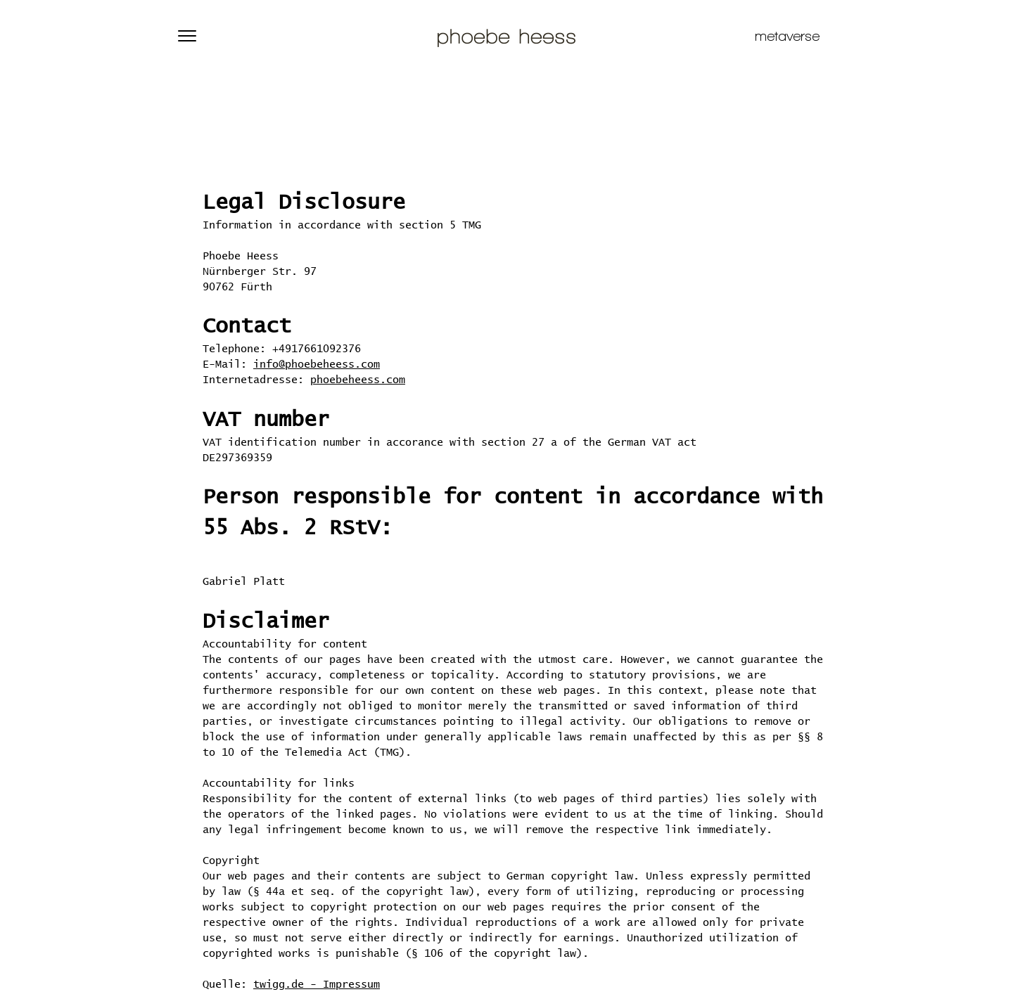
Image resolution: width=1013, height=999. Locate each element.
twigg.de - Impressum (316, 984)
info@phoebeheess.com (316, 364)
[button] (187, 35)
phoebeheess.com (357, 380)
